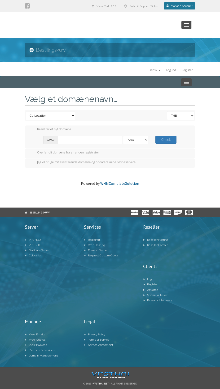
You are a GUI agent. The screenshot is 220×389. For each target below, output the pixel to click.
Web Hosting (94, 245)
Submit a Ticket (155, 295)
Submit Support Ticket (141, 6)
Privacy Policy (94, 334)
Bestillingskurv (40, 212)
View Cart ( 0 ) (103, 6)
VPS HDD (33, 239)
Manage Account (180, 6)
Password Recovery (157, 300)
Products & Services (39, 350)
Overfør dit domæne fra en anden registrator (64, 152)
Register (187, 70)
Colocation (33, 255)
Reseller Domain (155, 245)
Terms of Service (96, 339)
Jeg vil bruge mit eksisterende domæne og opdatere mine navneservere (83, 162)
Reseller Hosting (155, 239)
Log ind (171, 70)
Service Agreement (98, 345)
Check (166, 139)
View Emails (35, 334)
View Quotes (35, 339)
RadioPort (92, 239)
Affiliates (150, 290)
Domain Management (41, 355)
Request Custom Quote (101, 255)
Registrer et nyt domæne (50, 129)
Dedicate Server (37, 250)
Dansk (154, 70)
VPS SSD (32, 245)
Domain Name (95, 250)
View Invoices (36, 345)
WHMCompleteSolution (119, 183)
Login (148, 279)
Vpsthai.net (101, 383)
